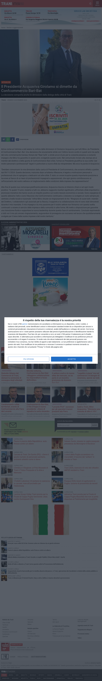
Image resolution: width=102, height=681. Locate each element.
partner (24, 324)
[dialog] (51, 340)
